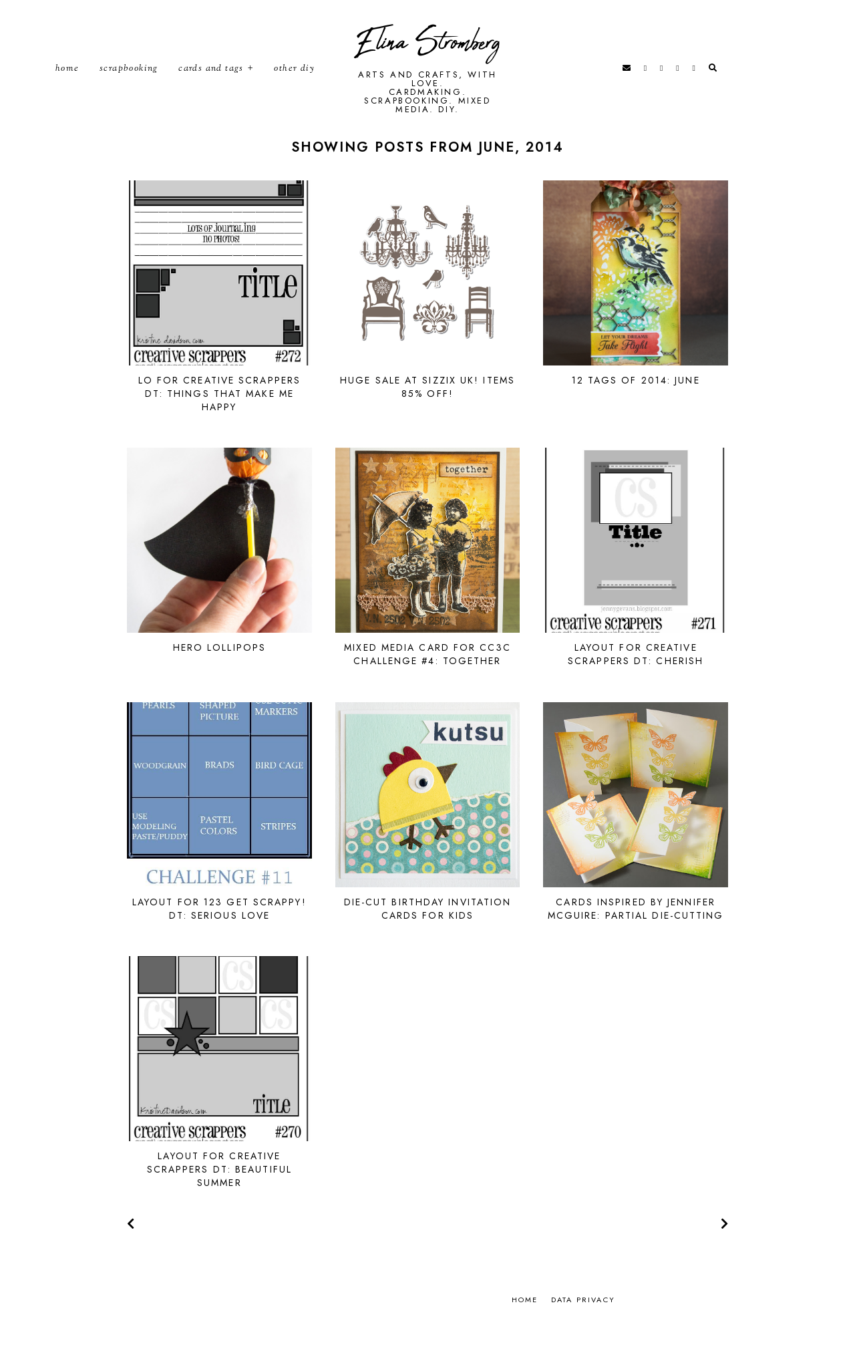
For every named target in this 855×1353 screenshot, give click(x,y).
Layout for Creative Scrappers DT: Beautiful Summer (219, 1197)
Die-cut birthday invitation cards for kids (428, 936)
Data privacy (583, 1327)
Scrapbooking (129, 83)
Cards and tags (211, 83)
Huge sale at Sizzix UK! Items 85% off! (427, 415)
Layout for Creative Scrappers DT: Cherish (635, 682)
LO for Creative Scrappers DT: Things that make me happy (219, 422)
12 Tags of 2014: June (636, 408)
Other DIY (294, 83)
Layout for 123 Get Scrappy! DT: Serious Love (219, 936)
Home (67, 83)
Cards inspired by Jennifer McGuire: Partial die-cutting (636, 936)
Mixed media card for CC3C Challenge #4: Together (427, 682)
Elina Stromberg (428, 57)
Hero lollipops (219, 675)
